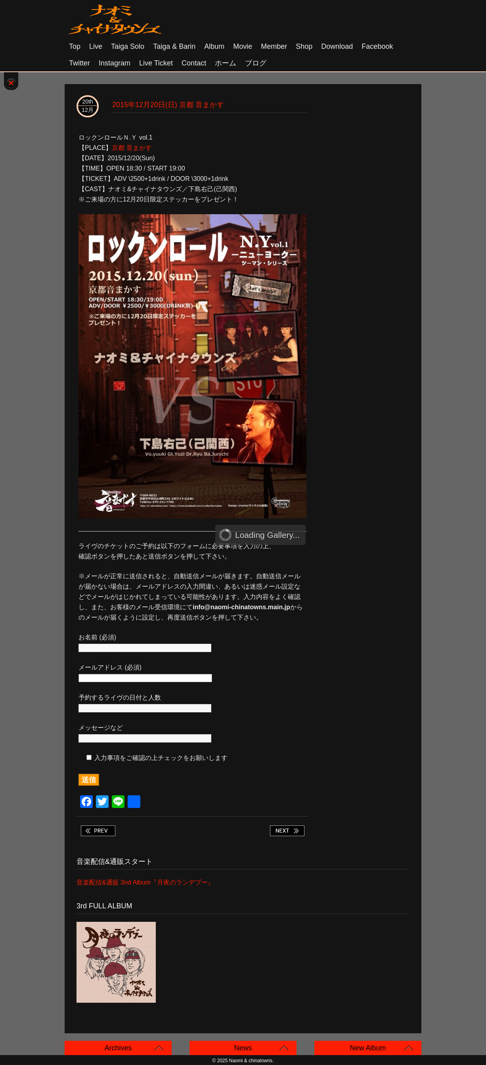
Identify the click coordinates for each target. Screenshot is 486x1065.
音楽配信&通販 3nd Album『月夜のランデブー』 (145, 882)
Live (95, 46)
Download (337, 46)
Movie (242, 46)
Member (274, 46)
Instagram (114, 63)
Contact (194, 63)
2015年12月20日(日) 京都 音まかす (168, 105)
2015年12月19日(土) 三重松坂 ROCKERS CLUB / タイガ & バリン (97, 831)
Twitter (79, 63)
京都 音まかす (131, 147)
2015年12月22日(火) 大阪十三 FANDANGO (287, 831)
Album (214, 46)
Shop (304, 46)
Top (74, 46)
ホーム (225, 63)
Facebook (377, 46)
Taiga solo (127, 46)
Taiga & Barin (174, 46)
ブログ (255, 63)
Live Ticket (156, 63)
